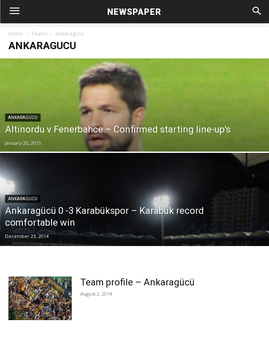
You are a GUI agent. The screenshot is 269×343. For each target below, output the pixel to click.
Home (15, 33)
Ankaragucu (23, 117)
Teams (39, 33)
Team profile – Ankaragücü (137, 282)
